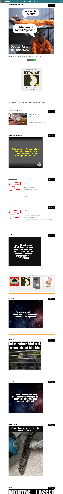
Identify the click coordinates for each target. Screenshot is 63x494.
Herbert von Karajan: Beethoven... (31, 88)
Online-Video (32, 114)
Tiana (26, 217)
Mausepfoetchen (28, 56)
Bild (25, 182)
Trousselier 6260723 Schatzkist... (48, 286)
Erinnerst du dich (13, 179)
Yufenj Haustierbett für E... (14, 286)
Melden (18, 56)
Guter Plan (11, 298)
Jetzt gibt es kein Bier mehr (15, 110)
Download (14, 56)
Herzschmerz (37, 1)
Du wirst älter (12, 381)
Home (14, 1)
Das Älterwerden (12, 234)
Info (20, 56)
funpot (7, 1)
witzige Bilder (18, 5)
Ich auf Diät (11, 339)
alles (18, 1)
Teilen (11, 56)
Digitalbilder (29, 1)
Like (9, 56)
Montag (10, 487)
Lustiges (23, 1)
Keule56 (26, 189)
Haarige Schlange (13, 424)
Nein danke (11, 206)
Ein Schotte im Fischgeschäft (16, 135)
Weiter (51, 5)
